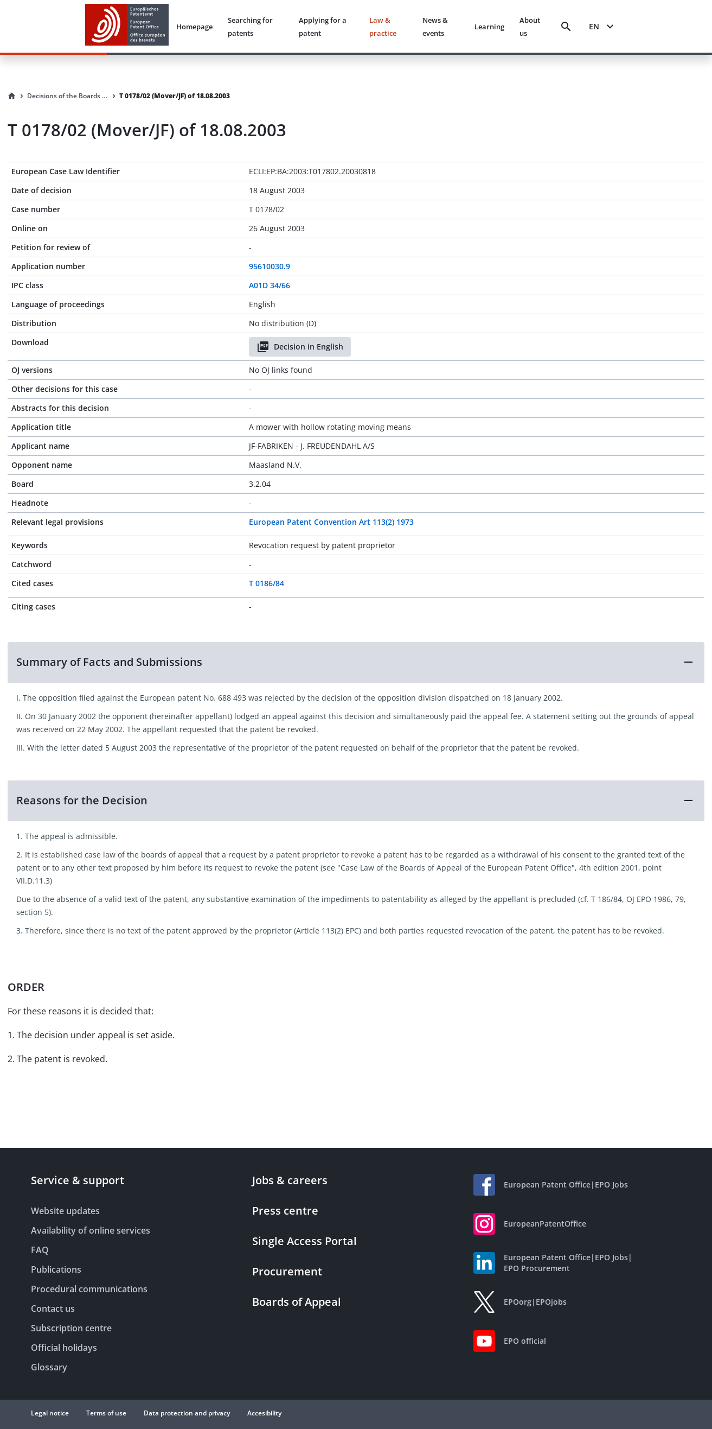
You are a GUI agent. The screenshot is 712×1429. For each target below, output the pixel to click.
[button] (356, 662)
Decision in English (299, 346)
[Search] (566, 26)
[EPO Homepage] (127, 26)
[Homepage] (12, 96)
